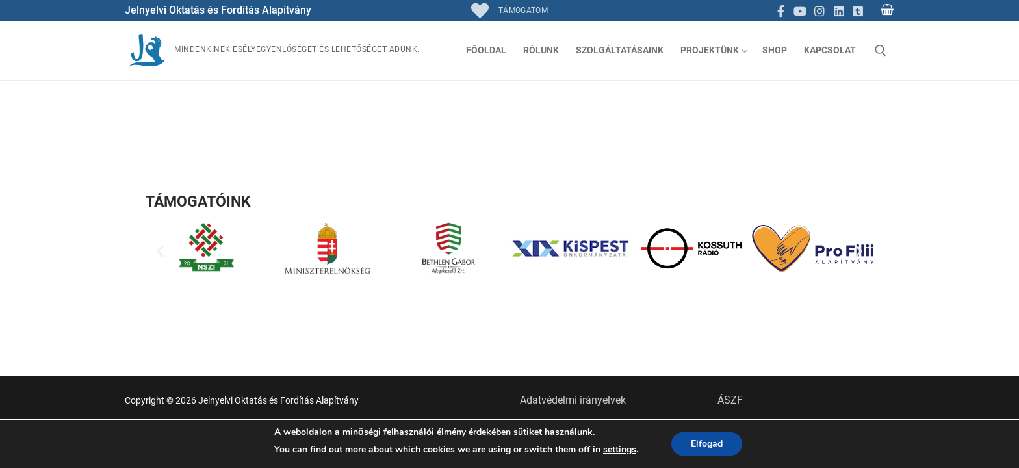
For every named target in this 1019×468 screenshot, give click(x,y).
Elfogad (707, 443)
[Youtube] (800, 11)
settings (619, 449)
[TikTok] (858, 11)
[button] (160, 251)
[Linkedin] (839, 11)
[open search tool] (880, 51)
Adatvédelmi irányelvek (573, 400)
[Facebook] (781, 11)
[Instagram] (819, 11)
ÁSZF (730, 400)
